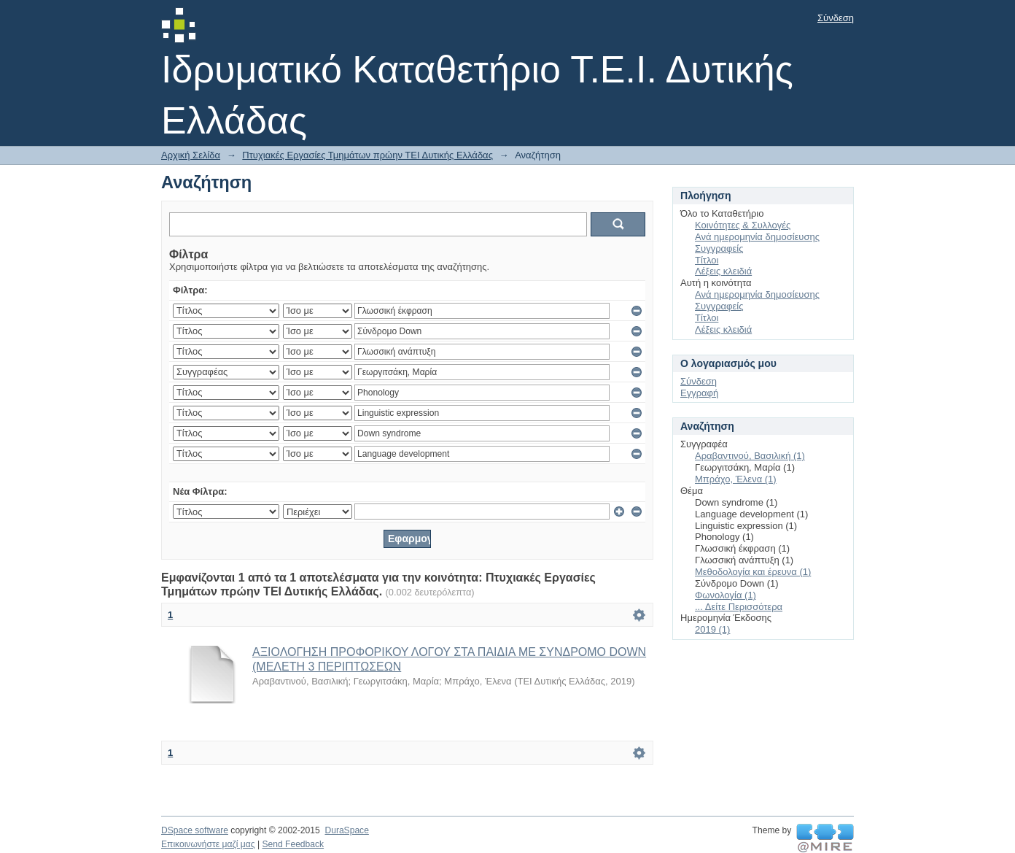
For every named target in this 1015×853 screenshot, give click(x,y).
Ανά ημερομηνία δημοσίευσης (757, 236)
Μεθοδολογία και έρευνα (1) (753, 571)
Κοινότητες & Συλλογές (742, 225)
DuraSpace (346, 830)
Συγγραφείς (719, 248)
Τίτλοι (706, 260)
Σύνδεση (835, 17)
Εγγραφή (699, 392)
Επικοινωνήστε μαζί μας (208, 844)
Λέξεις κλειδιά (723, 271)
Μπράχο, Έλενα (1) (736, 479)
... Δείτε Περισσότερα (738, 606)
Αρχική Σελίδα (190, 155)
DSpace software (194, 830)
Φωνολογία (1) (725, 595)
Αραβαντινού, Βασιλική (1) (750, 455)
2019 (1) (712, 629)
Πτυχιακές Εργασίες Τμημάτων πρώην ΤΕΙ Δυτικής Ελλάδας (367, 155)
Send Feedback (293, 844)
